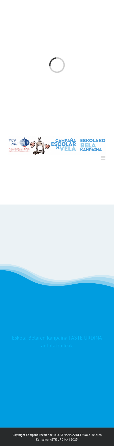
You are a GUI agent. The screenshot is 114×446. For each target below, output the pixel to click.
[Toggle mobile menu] (103, 158)
